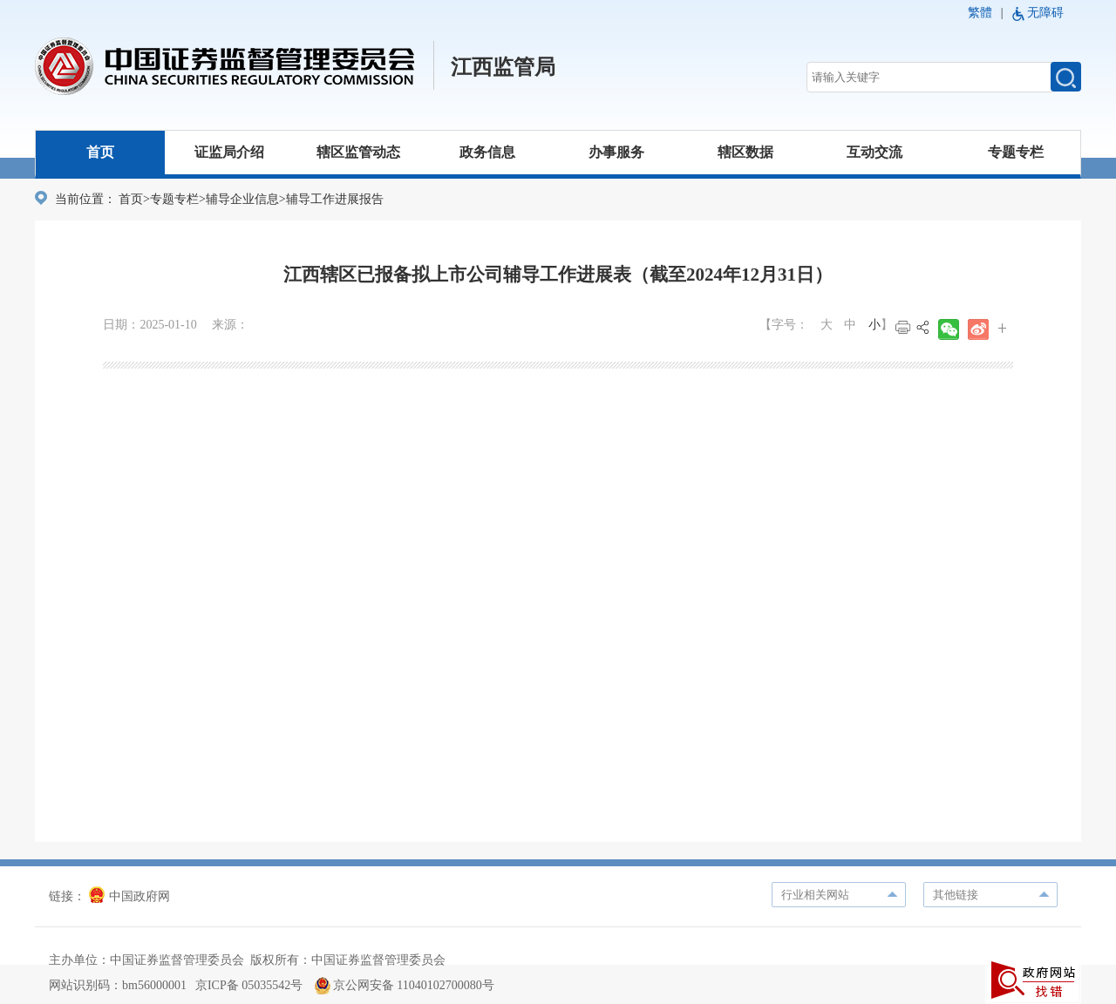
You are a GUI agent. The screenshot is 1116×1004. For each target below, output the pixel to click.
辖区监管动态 (358, 152)
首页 (100, 152)
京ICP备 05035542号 (249, 985)
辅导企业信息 (242, 199)
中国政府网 (129, 896)
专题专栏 (1016, 152)
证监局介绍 (229, 152)
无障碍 (1045, 12)
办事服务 (616, 152)
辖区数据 (745, 152)
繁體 (980, 12)
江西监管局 (503, 67)
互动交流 (874, 152)
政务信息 (487, 152)
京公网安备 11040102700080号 (404, 985)
